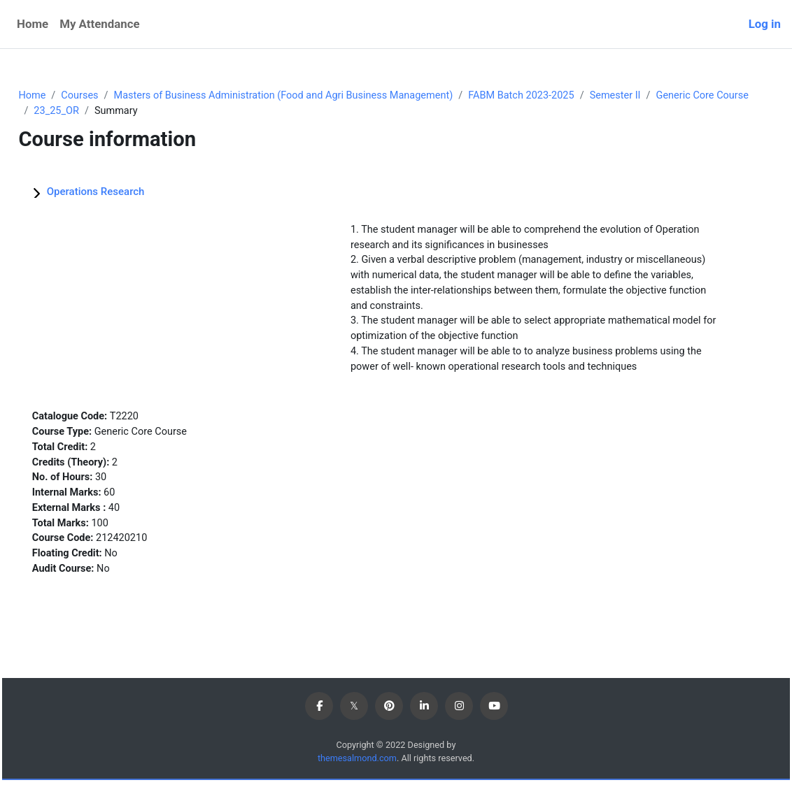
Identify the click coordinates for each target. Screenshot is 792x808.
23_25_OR (199, 111)
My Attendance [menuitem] (99, 24)
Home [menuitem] (32, 24)
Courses (112, 95)
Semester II (664, 95)
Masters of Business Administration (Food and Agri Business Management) (322, 95)
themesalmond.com (356, 786)
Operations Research (127, 192)
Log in (765, 24)
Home (64, 95)
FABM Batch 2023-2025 (567, 95)
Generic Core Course (113, 111)
